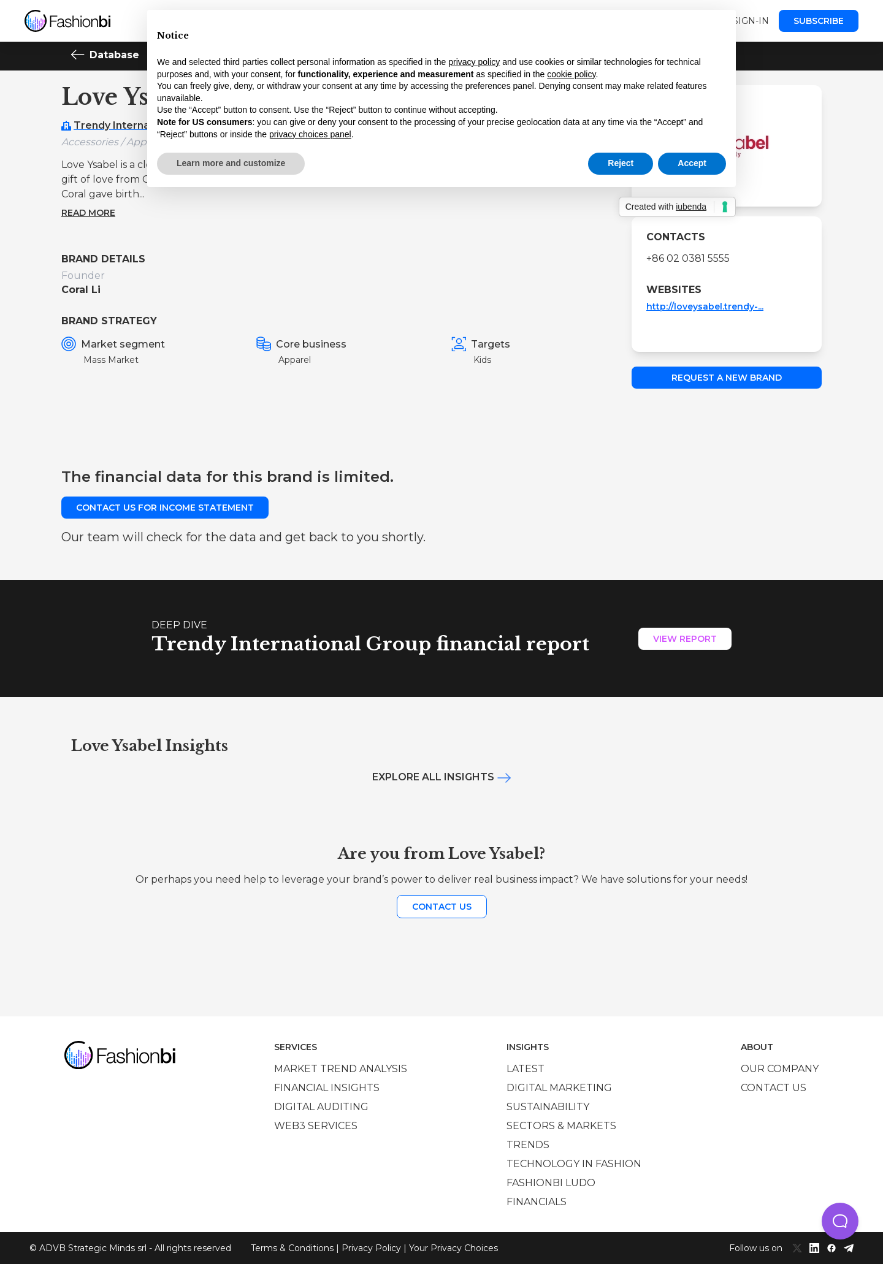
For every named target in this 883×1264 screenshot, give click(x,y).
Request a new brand (726, 377)
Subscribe (818, 20)
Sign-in (751, 20)
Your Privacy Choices (453, 1248)
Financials (536, 1202)
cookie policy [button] (571, 74)
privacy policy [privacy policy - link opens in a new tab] (474, 62)
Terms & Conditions (292, 1248)
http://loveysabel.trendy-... (704, 306)
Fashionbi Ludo (550, 1183)
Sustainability (547, 1107)
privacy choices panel (310, 134)
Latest (525, 1069)
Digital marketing (559, 1088)
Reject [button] (620, 163)
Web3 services (315, 1126)
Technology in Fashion (573, 1164)
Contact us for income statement (165, 507)
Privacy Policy (371, 1248)
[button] (840, 1221)
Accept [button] (692, 163)
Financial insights (327, 1088)
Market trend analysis (340, 1069)
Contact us (442, 906)
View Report (685, 638)
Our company (780, 1069)
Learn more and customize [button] (231, 163)
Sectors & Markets (561, 1126)
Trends (527, 1145)
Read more (88, 212)
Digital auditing (321, 1107)
